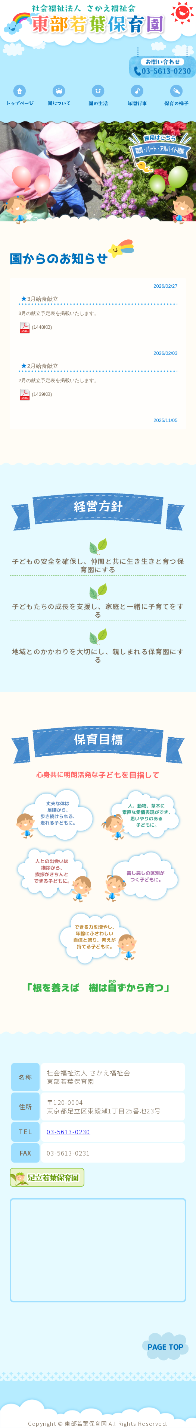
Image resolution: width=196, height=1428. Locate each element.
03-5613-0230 (68, 1131)
